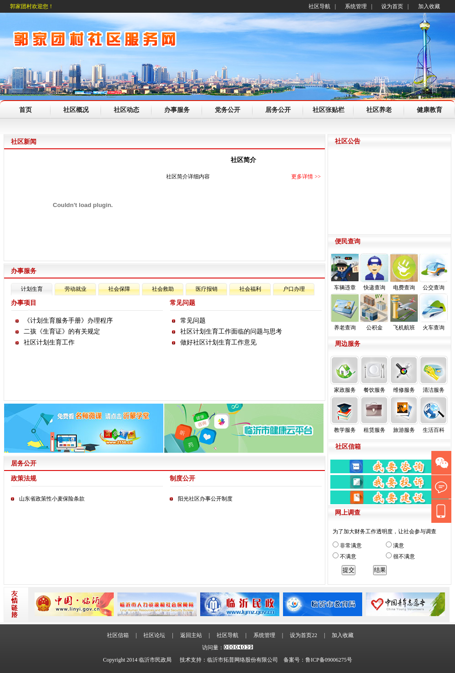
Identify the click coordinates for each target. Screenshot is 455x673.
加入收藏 (429, 6)
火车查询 (433, 312)
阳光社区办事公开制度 (205, 499)
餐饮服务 (374, 374)
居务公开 (278, 109)
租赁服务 (374, 414)
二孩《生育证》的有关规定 (62, 331)
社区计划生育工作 (49, 342)
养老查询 (344, 312)
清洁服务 (433, 374)
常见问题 (193, 320)
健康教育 (429, 109)
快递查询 (374, 272)
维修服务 (403, 374)
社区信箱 (118, 635)
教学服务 (344, 414)
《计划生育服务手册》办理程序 (68, 320)
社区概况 (76, 109)
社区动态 (126, 109)
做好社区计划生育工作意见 (218, 342)
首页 (25, 109)
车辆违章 (344, 272)
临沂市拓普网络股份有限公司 (242, 660)
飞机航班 (403, 312)
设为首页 (392, 6)
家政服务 (344, 374)
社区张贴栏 (328, 109)
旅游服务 (403, 414)
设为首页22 (303, 635)
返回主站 (191, 635)
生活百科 (433, 414)
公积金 (374, 312)
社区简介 (243, 160)
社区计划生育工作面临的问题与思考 (231, 331)
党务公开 (227, 109)
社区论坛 (154, 635)
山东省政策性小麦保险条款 (52, 499)
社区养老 (379, 109)
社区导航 (319, 6)
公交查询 (433, 272)
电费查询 (403, 272)
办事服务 (177, 109)
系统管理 (356, 6)
